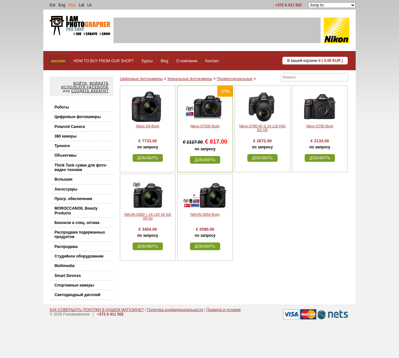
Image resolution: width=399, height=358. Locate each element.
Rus (72, 5)
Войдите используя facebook (85, 85)
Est (52, 5)
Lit (89, 5)
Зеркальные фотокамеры (189, 79)
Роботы (61, 107)
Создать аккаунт (90, 91)
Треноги (62, 146)
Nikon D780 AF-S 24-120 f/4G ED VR (262, 128)
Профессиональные (234, 79)
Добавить (147, 158)
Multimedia (64, 266)
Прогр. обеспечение (73, 199)
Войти (80, 83)
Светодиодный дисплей (77, 295)
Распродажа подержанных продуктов (79, 234)
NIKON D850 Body (205, 214)
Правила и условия (224, 310)
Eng (61, 5)
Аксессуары (65, 189)
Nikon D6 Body (147, 126)
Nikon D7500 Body (205, 126)
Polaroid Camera (69, 126)
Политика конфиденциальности (175, 310)
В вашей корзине (315, 60)
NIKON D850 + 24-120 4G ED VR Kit (147, 216)
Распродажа (66, 246)
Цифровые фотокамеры (77, 117)
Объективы (65, 155)
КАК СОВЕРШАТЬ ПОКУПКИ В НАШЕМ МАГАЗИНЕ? (97, 310)
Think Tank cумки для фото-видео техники (80, 167)
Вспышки (63, 179)
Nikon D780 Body (320, 126)
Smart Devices (67, 275)
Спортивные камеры (74, 285)
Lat (81, 5)
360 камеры (65, 136)
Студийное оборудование (79, 256)
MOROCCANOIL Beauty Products (76, 210)
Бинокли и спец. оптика (76, 222)
